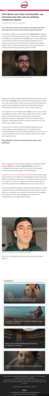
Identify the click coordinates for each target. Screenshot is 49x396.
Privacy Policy (27, 394)
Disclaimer (33, 394)
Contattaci (34, 386)
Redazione (20, 394)
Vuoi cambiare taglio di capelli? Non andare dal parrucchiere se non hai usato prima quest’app (20, 300)
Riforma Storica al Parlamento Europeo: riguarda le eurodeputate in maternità (21, 344)
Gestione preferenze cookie (43, 394)
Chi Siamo (15, 394)
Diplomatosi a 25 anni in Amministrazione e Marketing (18, 175)
